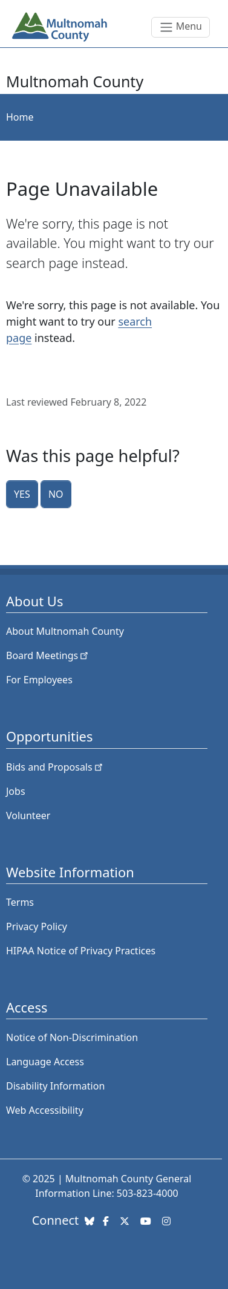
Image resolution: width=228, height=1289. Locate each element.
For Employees (39, 679)
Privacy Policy (36, 926)
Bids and (55, 767)
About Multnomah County (65, 631)
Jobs (15, 791)
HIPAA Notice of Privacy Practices (80, 950)
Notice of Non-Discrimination (72, 1037)
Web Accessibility (44, 1110)
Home (20, 117)
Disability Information (55, 1086)
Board (48, 655)
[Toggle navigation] (180, 27)
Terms (20, 902)
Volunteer (28, 815)
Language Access (45, 1061)
